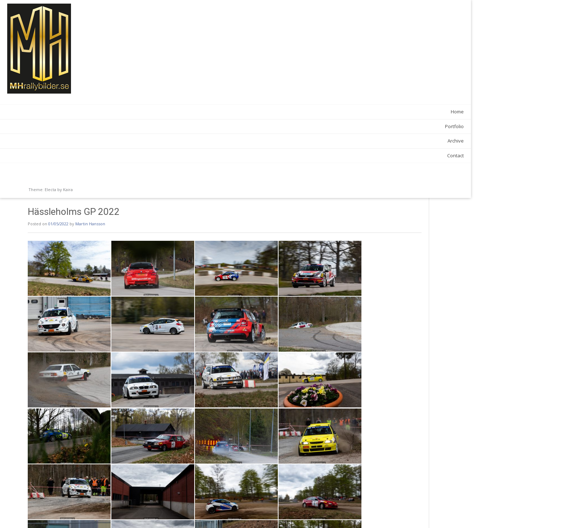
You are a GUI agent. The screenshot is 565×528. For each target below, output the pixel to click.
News (132, 498)
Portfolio (84, 126)
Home (87, 111)
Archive (85, 140)
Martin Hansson (171, 25)
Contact (85, 155)
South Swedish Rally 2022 (411, 513)
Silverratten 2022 (129, 513)
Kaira (68, 189)
